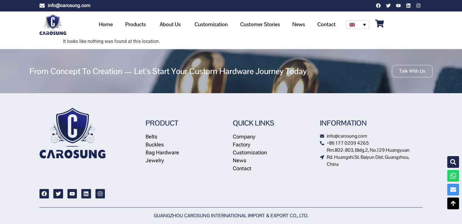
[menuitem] (357, 25)
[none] (357, 25)
